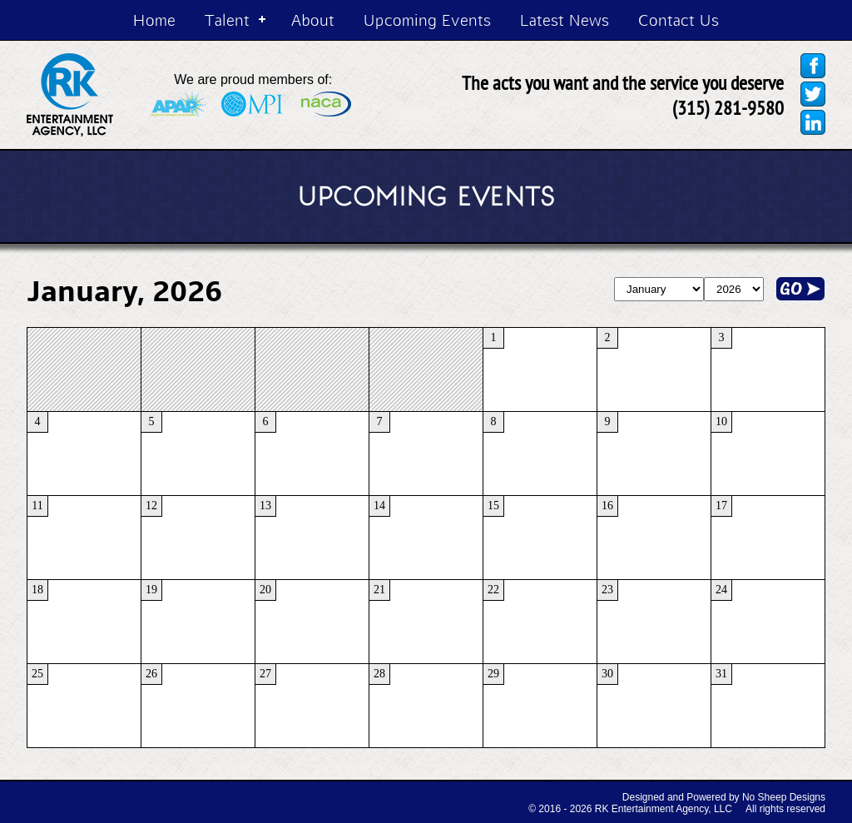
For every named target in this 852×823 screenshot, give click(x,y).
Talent (227, 19)
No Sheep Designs (783, 797)
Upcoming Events (427, 19)
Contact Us (678, 19)
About (312, 19)
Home (154, 19)
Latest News (564, 19)
